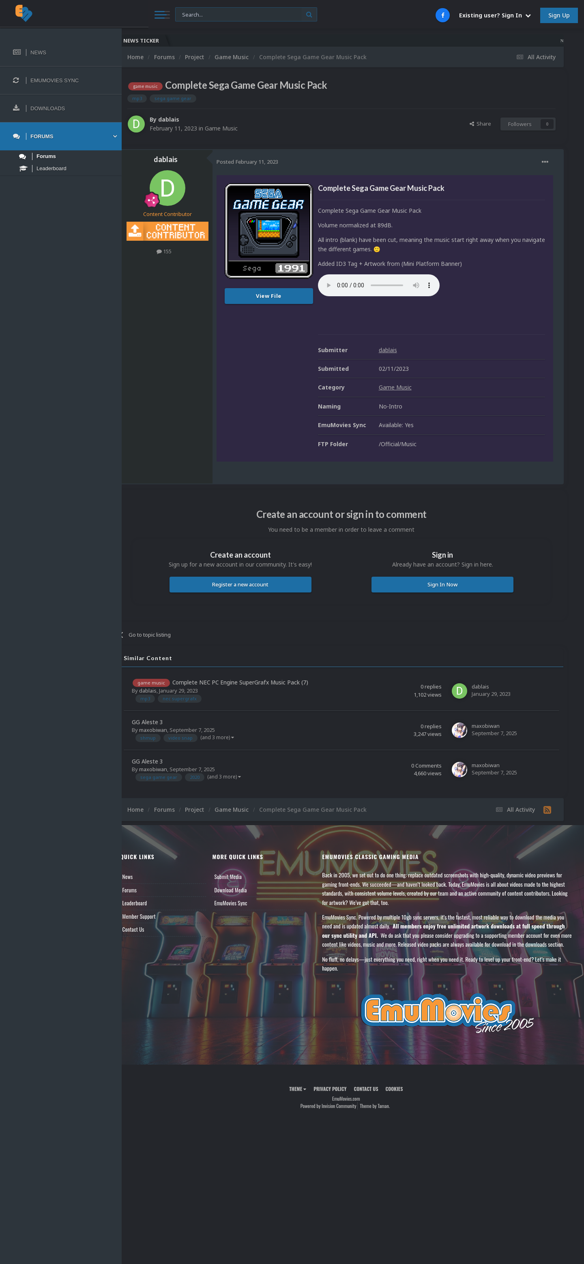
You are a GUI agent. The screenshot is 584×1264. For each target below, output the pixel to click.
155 (177, 251)
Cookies (401, 1097)
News (141, 877)
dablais (182, 119)
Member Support (152, 916)
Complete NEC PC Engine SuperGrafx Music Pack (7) (254, 682)
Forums (143, 890)
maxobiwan (166, 730)
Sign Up (559, 15)
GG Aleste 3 (160, 722)
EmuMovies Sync (241, 903)
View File (282, 295)
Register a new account (250, 584)
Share (480, 123)
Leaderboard (148, 903)
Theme (304, 1097)
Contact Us (147, 929)
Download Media (241, 890)
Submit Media (239, 877)
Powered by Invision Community (335, 1115)
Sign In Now (446, 584)
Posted (261, 161)
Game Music (234, 128)
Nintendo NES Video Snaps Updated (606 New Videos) (520, 40)
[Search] (219, 15)
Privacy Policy (336, 1097)
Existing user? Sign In (495, 15)
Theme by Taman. (382, 1115)
